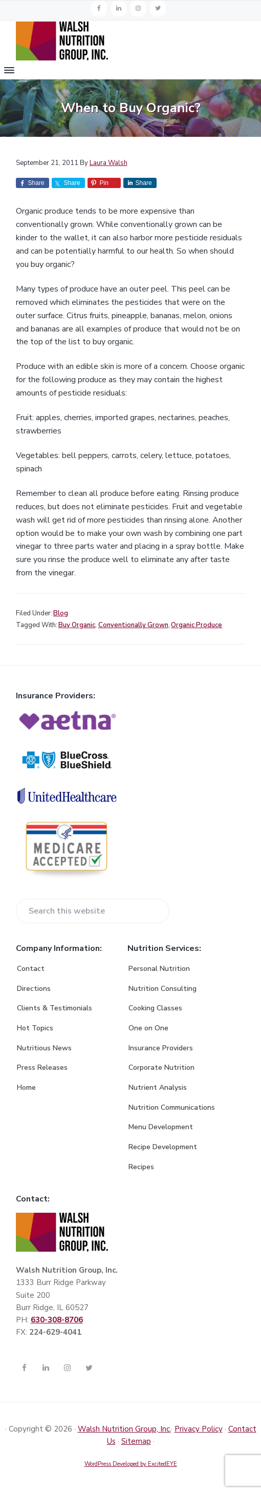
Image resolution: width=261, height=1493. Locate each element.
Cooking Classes (155, 1008)
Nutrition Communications (171, 1107)
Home (26, 1087)
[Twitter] (157, 8)
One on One (148, 1028)
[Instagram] (138, 8)
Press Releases (42, 1067)
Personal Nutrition (159, 968)
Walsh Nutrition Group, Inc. (124, 1429)
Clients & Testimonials (54, 1008)
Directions (34, 988)
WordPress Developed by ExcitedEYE (130, 1464)
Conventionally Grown (133, 625)
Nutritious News (44, 1048)
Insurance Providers (160, 1048)
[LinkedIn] (118, 8)
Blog (60, 613)
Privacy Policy (199, 1429)
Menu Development (160, 1127)
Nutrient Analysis (157, 1087)
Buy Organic (76, 625)
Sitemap (136, 1441)
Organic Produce (196, 625)
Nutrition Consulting (162, 988)
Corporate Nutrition (161, 1067)
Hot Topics (35, 1028)
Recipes (141, 1167)
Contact (31, 968)
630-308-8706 (57, 1320)
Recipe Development (162, 1147)
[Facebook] (98, 8)
